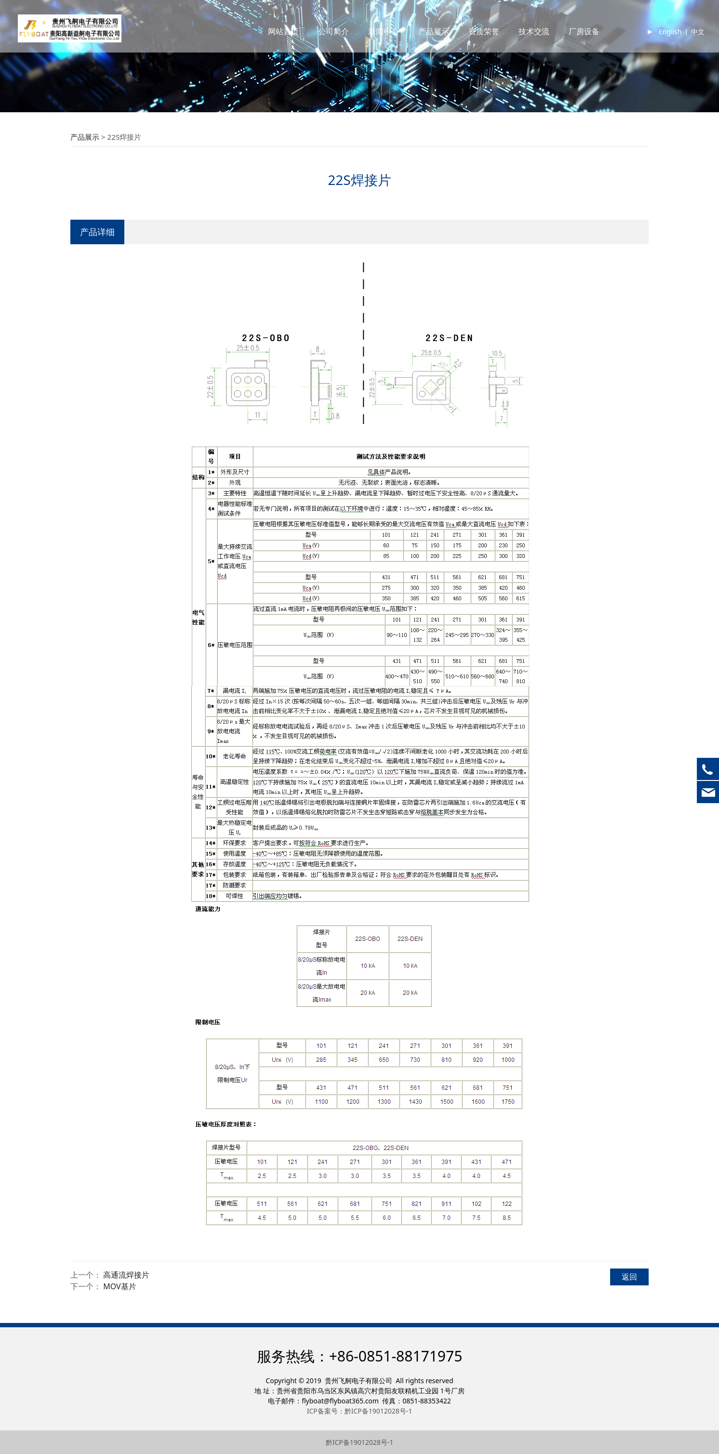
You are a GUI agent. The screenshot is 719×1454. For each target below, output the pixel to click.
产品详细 (97, 231)
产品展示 (423, 40)
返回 (629, 1276)
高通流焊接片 (126, 1274)
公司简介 (323, 40)
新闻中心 (373, 40)
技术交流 (523, 40)
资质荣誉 (473, 40)
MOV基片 (119, 1286)
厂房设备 (574, 40)
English (660, 40)
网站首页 (273, 40)
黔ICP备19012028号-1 (360, 1442)
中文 (687, 40)
